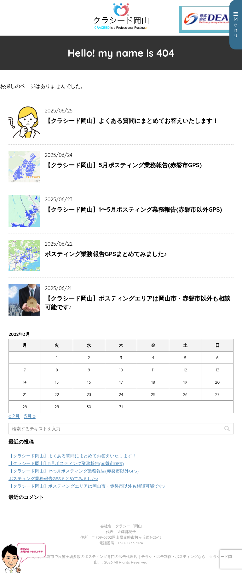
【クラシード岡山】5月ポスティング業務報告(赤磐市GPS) (123, 165)
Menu (235, 24)
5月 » (30, 416)
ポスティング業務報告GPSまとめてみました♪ (106, 254)
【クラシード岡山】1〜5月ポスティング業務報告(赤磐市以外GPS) (133, 209)
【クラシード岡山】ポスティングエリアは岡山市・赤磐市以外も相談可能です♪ (137, 303)
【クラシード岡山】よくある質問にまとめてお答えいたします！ (131, 120)
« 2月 (14, 416)
